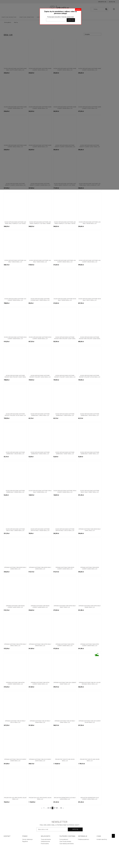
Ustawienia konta (45, 841)
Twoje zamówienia (46, 839)
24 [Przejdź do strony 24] (48, 808)
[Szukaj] (106, 9)
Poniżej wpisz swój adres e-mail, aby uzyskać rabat (60, 17)
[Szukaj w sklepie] (100, 9)
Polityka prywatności (83, 839)
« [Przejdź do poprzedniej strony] (41, 808)
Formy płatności (64, 839)
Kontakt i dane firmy (102, 839)
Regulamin (25, 841)
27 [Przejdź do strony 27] (54, 808)
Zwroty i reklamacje (27, 839)
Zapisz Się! (71, 20)
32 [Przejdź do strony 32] (61, 808)
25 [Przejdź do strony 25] (50, 808)
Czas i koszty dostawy (65, 841)
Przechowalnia (45, 843)
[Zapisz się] (75, 829)
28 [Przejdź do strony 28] (56, 808)
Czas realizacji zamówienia (67, 843)
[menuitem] (9, 17)
